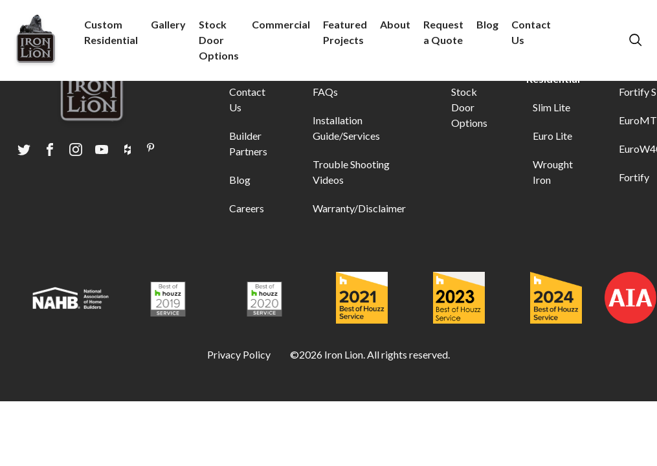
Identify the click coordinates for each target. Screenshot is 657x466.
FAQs (325, 91)
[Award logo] (70, 299)
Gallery (168, 24)
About (395, 24)
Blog (487, 24)
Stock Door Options (219, 39)
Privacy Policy (239, 354)
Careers (246, 208)
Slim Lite (551, 107)
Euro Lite (552, 135)
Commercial (281, 24)
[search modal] (634, 40)
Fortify (634, 177)
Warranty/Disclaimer (359, 208)
